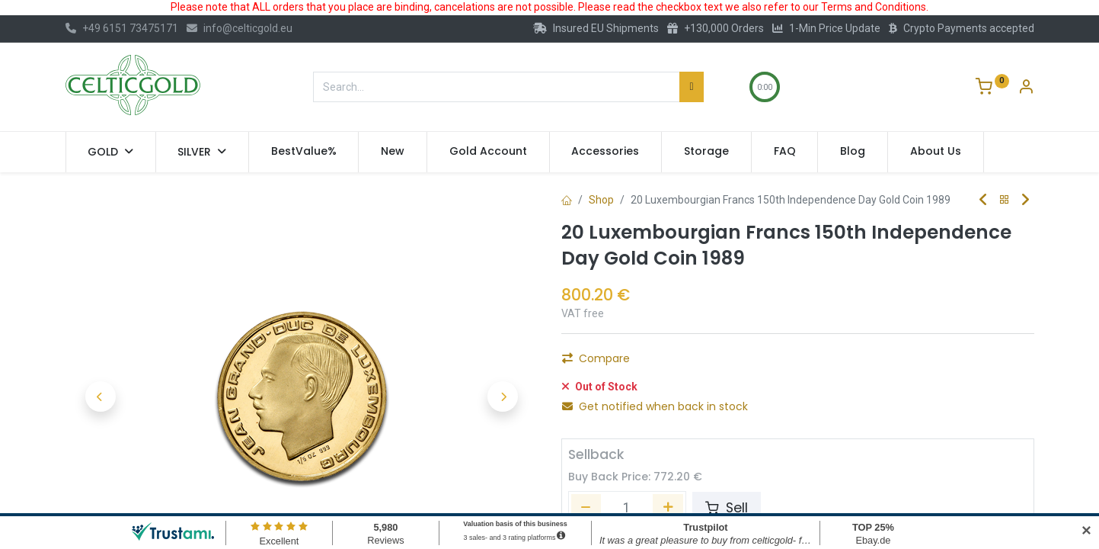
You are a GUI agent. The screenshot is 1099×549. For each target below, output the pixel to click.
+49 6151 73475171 (121, 28)
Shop (601, 200)
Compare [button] (596, 398)
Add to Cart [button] (747, 363)
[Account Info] (1026, 88)
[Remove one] (579, 363)
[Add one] (661, 363)
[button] (100, 396)
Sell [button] (726, 499)
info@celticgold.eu (239, 28)
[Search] (691, 87)
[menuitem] (304, 152)
